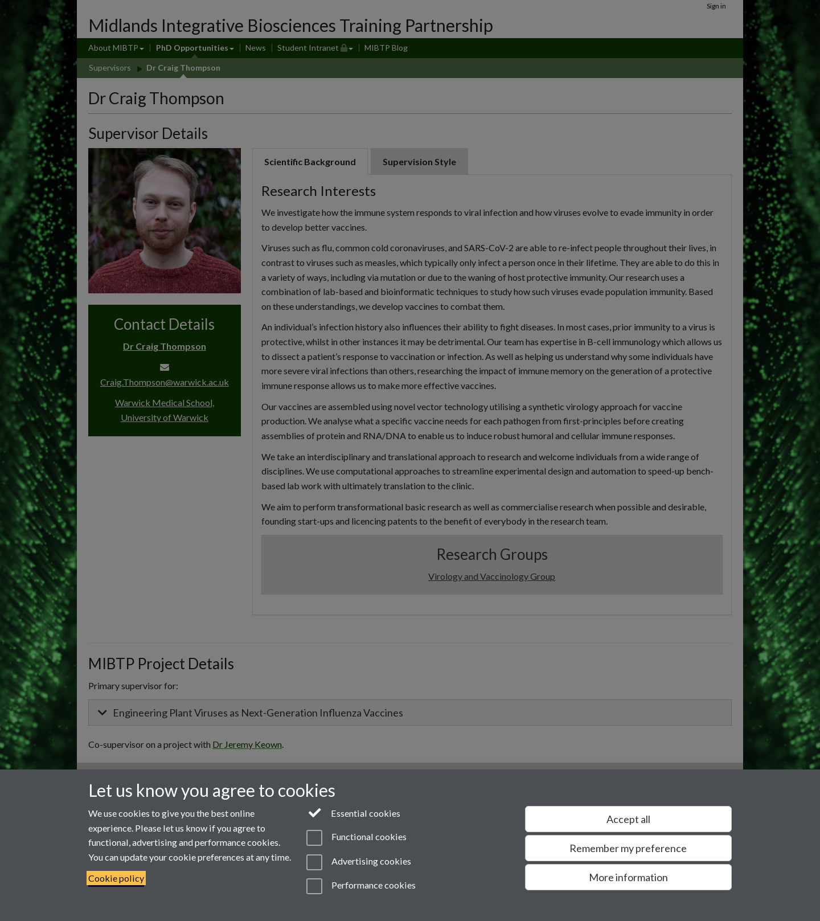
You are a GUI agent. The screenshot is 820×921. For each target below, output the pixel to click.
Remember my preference (628, 848)
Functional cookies (356, 838)
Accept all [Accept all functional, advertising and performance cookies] (628, 819)
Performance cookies (360, 886)
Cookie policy (116, 878)
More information (628, 877)
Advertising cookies (358, 862)
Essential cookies (353, 812)
